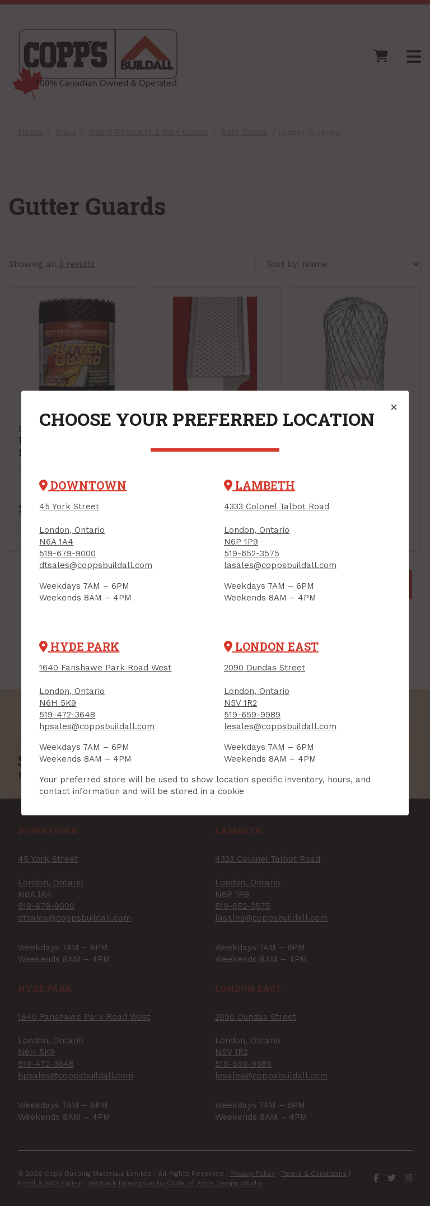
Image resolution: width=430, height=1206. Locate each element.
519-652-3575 (251, 553)
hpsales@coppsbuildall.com (97, 726)
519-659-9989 (252, 715)
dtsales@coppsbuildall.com (95, 565)
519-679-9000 (67, 553)
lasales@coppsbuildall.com (280, 565)
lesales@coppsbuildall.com (280, 726)
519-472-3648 (67, 715)
